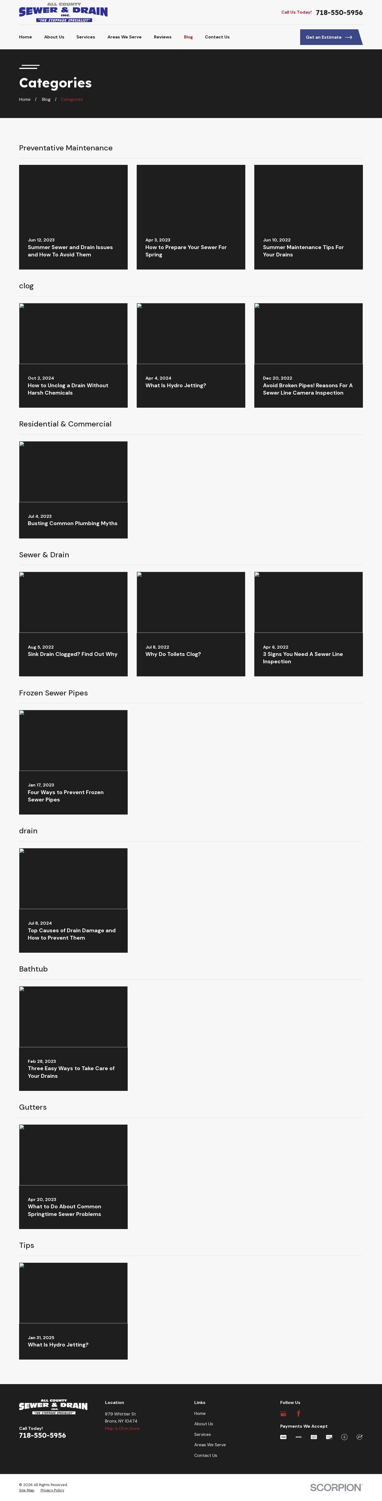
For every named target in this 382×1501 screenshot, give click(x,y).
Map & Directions (122, 1428)
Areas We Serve (210, 1445)
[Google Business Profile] (283, 1414)
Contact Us (205, 1455)
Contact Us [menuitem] (217, 37)
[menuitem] (26, 1490)
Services (202, 1434)
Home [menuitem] (25, 37)
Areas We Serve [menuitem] (125, 37)
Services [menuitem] (85, 37)
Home (200, 1413)
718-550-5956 (339, 12)
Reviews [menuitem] (163, 37)
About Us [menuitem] (54, 37)
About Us (203, 1424)
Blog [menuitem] (188, 37)
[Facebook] (299, 1414)
